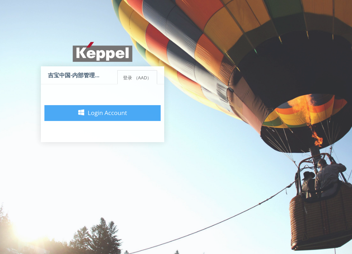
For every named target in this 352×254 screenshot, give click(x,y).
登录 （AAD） (137, 77)
